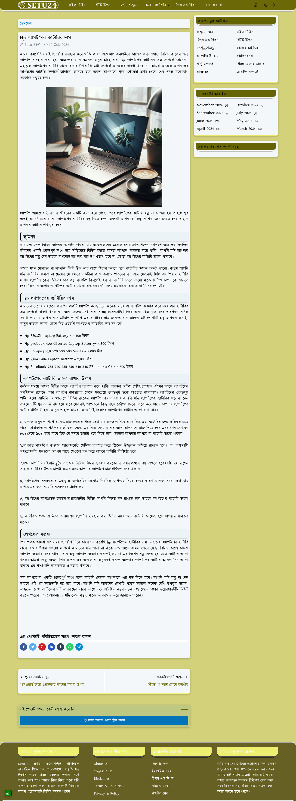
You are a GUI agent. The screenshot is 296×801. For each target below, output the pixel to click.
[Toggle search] (274, 5)
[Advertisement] (236, 194)
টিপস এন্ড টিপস (162, 778)
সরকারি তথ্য (160, 764)
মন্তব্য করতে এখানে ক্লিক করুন (104, 720)
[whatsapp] (256, 5)
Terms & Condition (109, 786)
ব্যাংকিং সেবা (160, 793)
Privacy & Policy (106, 793)
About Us (101, 764)
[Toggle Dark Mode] (266, 5)
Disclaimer (101, 778)
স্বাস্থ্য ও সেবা (160, 786)
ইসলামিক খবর (161, 771)
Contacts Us (103, 771)
